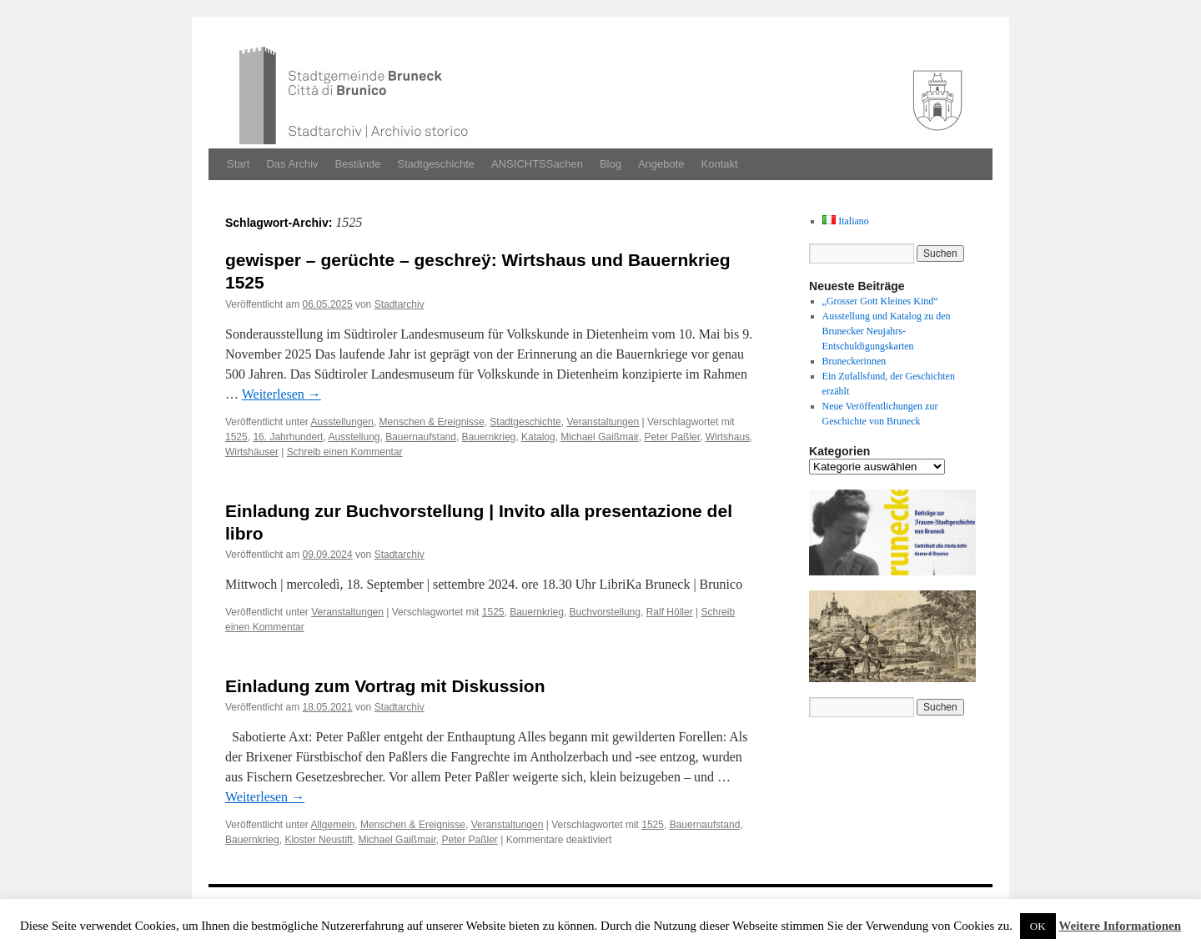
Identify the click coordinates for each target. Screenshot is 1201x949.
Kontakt (719, 164)
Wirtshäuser (252, 452)
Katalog (538, 437)
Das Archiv (292, 164)
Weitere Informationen (1119, 925)
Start (238, 164)
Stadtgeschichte (436, 164)
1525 (236, 437)
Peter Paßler (672, 437)
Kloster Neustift (318, 840)
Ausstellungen (342, 422)
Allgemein (333, 825)
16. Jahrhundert (288, 437)
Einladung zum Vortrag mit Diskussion (385, 685)
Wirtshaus (728, 437)
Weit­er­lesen (281, 394)
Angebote (661, 164)
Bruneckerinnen (854, 361)
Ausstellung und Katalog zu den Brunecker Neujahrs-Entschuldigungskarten (886, 331)
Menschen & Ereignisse (432, 422)
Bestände (358, 164)
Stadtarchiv (399, 304)
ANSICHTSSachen (537, 164)
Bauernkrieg (489, 437)
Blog (610, 164)
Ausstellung (353, 437)
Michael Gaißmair (599, 437)
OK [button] (1038, 926)
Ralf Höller (669, 612)
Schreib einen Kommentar (345, 452)
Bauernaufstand (420, 437)
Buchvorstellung (605, 612)
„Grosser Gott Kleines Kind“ (880, 301)
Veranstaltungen (602, 422)
